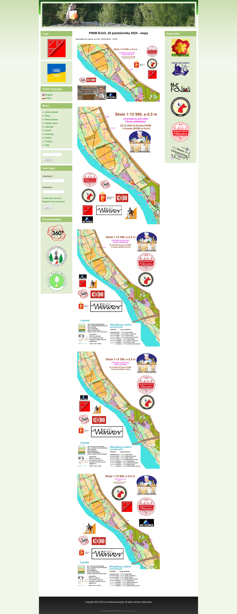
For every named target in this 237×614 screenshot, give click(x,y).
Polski (46, 98)
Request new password (53, 201)
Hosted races (51, 123)
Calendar (49, 127)
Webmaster (147, 602)
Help (47, 145)
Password (47, 187)
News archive (51, 119)
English (47, 95)
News (47, 115)
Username (48, 176)
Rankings (49, 134)
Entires (48, 130)
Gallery (48, 137)
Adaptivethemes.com (128, 611)
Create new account (51, 198)
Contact (48, 141)
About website (51, 112)
